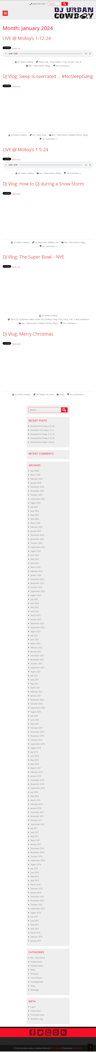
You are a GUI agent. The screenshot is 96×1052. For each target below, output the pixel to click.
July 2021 (34, 675)
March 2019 (35, 768)
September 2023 (38, 591)
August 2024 (36, 551)
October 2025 (36, 495)
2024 (13, 319)
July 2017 (34, 828)
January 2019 (36, 776)
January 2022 (36, 651)
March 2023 (35, 615)
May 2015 (35, 924)
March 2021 (35, 687)
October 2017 (36, 820)
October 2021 (36, 663)
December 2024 (37, 535)
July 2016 (34, 868)
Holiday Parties (75, 135)
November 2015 (37, 900)
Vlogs (85, 135)
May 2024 (35, 559)
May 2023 (35, 607)
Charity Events (36, 962)
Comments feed (37, 1015)
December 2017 (37, 812)
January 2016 (36, 892)
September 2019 (38, 744)
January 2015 (36, 941)
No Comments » (63, 66)
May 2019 (35, 760)
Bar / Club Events (36, 66)
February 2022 (36, 647)
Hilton (40, 242)
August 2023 (36, 595)
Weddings (35, 990)
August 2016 (36, 864)
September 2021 (38, 667)
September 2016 (38, 860)
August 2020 (36, 712)
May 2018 (35, 796)
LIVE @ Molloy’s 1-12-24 (27, 38)
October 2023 (36, 587)
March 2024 (35, 567)
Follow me (16, 48)
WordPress (77, 1048)
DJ (33, 135)
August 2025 (36, 503)
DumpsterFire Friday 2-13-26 (42, 438)
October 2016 (36, 856)
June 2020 (35, 720)
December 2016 (37, 848)
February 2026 (36, 479)
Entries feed (36, 1011)
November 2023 (37, 583)
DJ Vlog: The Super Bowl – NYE (33, 257)
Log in (33, 1007)
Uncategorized (37, 982)
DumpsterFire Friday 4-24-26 (42, 426)
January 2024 (36, 575)
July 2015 (34, 916)
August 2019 (36, 748)
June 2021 (35, 679)
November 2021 (37, 659)
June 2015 (35, 920)
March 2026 (35, 475)
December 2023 (37, 579)
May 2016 (35, 876)
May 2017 (35, 836)
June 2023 (35, 603)
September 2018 (38, 788)
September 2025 (38, 499)
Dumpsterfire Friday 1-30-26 (42, 442)
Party (65, 319)
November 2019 (37, 736)
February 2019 (36, 772)
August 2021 (36, 671)
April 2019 (35, 764)
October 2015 (36, 904)
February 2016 (36, 888)
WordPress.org (37, 1019)
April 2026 (35, 471)
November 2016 (37, 852)
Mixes (47, 66)
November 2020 (37, 700)
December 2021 (37, 655)
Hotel (37, 319)
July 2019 (34, 752)
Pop (65, 62)
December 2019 (37, 732)
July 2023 (34, 599)
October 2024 (36, 543)
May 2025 (35, 515)
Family (42, 394)
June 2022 (35, 639)
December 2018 (37, 780)
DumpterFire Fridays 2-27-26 (42, 434)
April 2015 (35, 928)
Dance (41, 62)
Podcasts (34, 974)
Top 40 (78, 62)
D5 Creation (56, 1048)
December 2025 (37, 487)
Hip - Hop (49, 62)
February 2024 (36, 571)
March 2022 (35, 643)
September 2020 (38, 708)
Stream (71, 62)
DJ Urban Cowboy (25, 62)
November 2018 (37, 784)
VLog (44, 135)
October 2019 (36, 740)
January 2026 (36, 483)
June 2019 (35, 756)
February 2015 (36, 937)
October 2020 (36, 704)
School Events (36, 978)
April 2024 (35, 563)
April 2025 (35, 519)
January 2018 (36, 808)
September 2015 (38, 908)
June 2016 (35, 872)
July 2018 (34, 792)
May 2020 (35, 724)
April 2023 (35, 611)
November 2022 (37, 623)
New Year (58, 319)
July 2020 (34, 716)
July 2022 (34, 635)
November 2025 (37, 491)
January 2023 (36, 619)
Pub (71, 319)
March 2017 (35, 840)
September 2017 (38, 824)
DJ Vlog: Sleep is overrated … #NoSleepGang (48, 76)
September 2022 (38, 627)
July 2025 (34, 507)
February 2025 (36, 527)
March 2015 (35, 932)
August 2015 (36, 912)
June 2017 (35, 832)
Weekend (84, 319)
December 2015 (37, 896)
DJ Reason (23, 319)
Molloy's (58, 62)
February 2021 (36, 691)
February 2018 (36, 804)
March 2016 (35, 884)
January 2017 (36, 844)
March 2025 (35, 523)
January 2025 (36, 531)
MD (45, 242)
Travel (38, 135)
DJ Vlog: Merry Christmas (28, 334)
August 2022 (36, 631)
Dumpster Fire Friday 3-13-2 (42, 430)
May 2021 (35, 683)
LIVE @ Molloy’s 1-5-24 (25, 149)
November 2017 (37, 816)
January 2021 (36, 696)
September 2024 (38, 547)
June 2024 (35, 555)
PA (57, 242)
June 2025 (35, 511)
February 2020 (36, 728)
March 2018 (35, 800)
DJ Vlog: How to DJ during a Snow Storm (43, 184)
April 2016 (35, 880)
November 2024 (37, 539)
